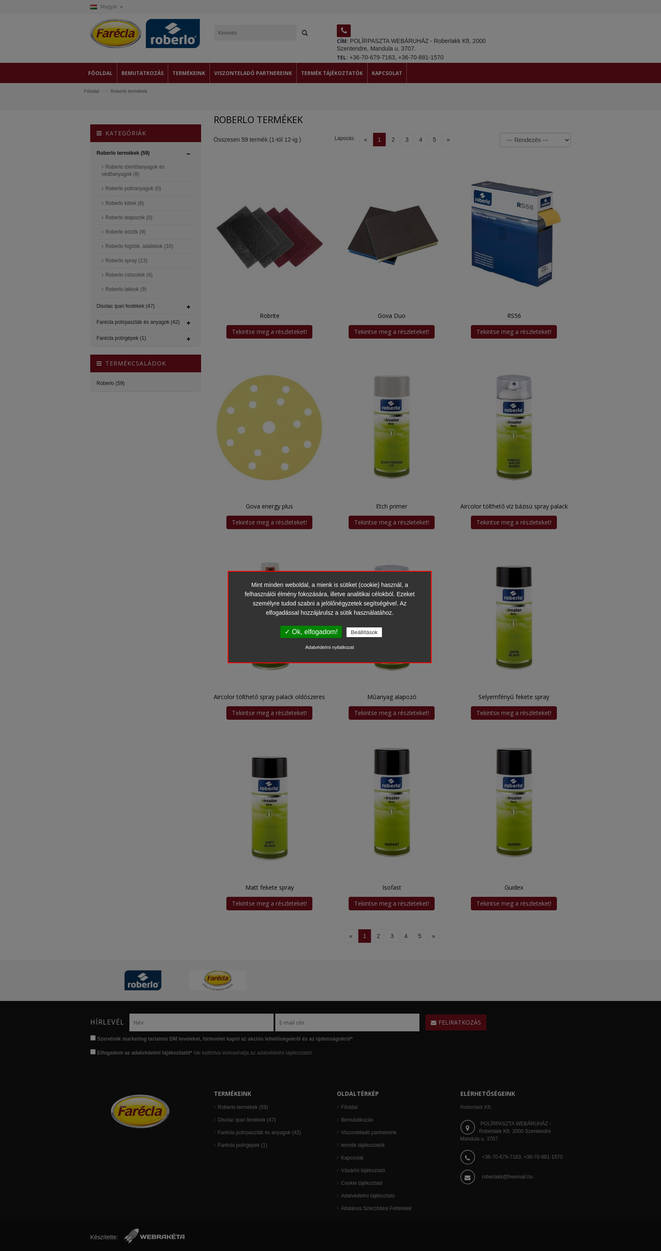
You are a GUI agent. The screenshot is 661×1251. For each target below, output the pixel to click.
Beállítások (364, 632)
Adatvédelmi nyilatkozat (329, 647)
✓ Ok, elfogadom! (311, 631)
